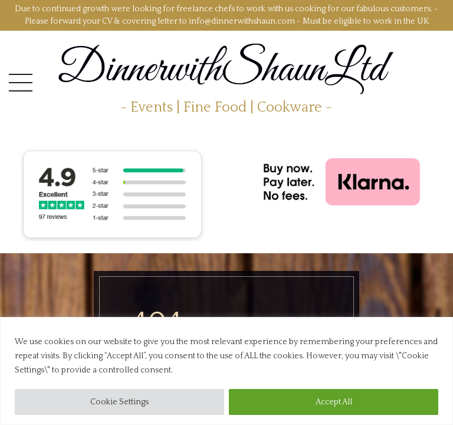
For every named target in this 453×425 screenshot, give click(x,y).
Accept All (334, 402)
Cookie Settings (119, 402)
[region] (226, 371)
